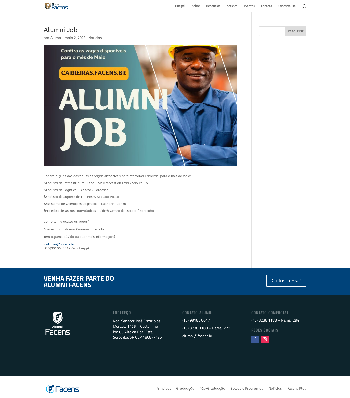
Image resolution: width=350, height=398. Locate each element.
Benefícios (213, 6)
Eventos (249, 6)
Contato (266, 6)
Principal (179, 6)
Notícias (232, 6)
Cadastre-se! (287, 6)
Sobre (196, 6)
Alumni (56, 38)
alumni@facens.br (60, 244)
